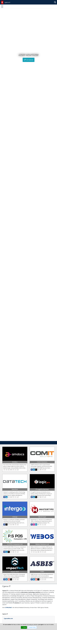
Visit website (28, 60)
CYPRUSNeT (8, 607)
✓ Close (24, 627)
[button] (26, 439)
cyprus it (7, 2)
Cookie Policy (32, 627)
